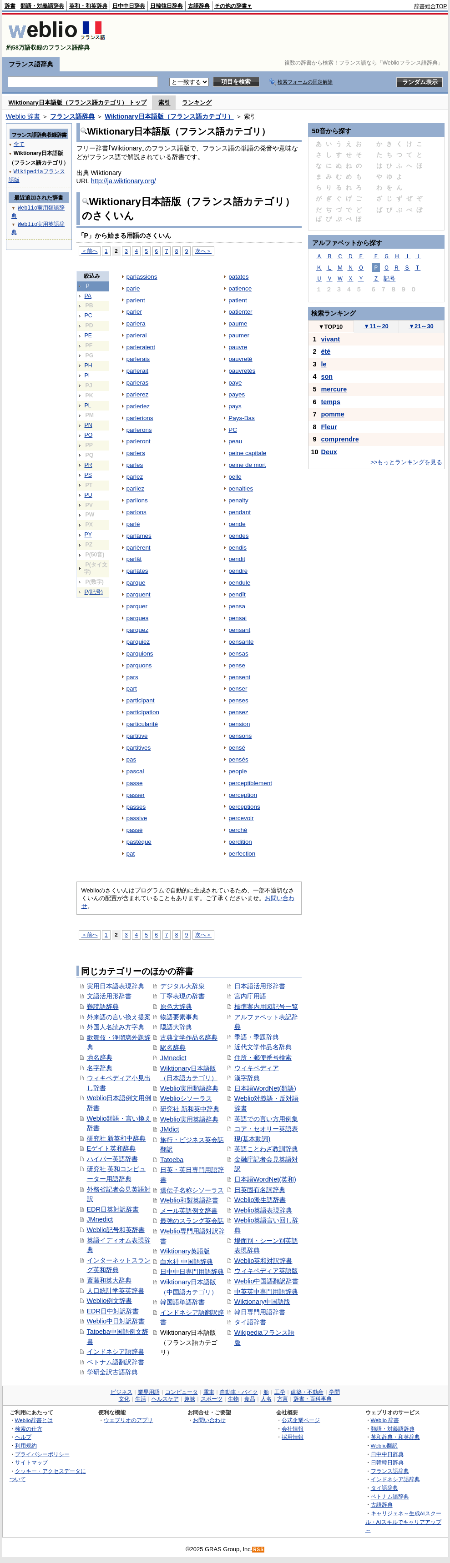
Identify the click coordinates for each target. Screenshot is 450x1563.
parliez (135, 488)
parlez (134, 476)
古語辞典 (199, 6)
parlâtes (137, 570)
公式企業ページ (301, 1420)
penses (238, 700)
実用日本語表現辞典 (115, 986)
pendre (238, 570)
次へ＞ (203, 251)
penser (237, 688)
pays (234, 406)
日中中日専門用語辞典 (192, 1271)
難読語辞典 (103, 1006)
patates (238, 276)
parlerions (139, 418)
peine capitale (247, 453)
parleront (138, 441)
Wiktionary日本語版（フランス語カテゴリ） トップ (78, 102)
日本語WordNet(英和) (265, 1179)
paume (237, 323)
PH (88, 365)
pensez (238, 712)
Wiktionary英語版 (185, 1251)
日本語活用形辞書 (259, 986)
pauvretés (241, 370)
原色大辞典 (176, 1006)
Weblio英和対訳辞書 (263, 1260)
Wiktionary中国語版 (262, 1301)
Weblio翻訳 (384, 1445)
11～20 (376, 326)
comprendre (340, 439)
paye (235, 382)
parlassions (141, 276)
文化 (124, 1399)
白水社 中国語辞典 (186, 1261)
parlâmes (139, 535)
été (326, 351)
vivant (330, 339)
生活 (140, 1399)
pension (239, 724)
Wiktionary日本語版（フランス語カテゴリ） (169, 116)
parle (133, 288)
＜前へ (89, 251)
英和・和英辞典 (88, 6)
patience (240, 288)
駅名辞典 (173, 1047)
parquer (136, 606)
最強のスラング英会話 (192, 1220)
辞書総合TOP (430, 6)
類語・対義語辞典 (42, 6)
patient (237, 300)
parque (136, 582)
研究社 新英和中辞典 (116, 1138)
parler (134, 311)
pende (236, 524)
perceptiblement (250, 783)
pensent (239, 677)
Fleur (329, 427)
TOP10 (331, 326)
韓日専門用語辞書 (259, 1312)
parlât (134, 559)
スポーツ (211, 1399)
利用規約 (26, 1445)
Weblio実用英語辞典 (189, 1119)
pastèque (139, 841)
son (327, 376)
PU (88, 495)
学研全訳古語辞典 (112, 1372)
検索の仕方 (28, 1429)
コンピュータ (181, 1392)
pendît (236, 594)
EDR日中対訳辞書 (113, 1311)
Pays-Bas (241, 418)
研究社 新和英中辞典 (189, 1108)
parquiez (138, 641)
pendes (238, 535)
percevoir (240, 818)
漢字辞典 (247, 1078)
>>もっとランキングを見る (406, 462)
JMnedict (100, 1219)
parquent (138, 594)
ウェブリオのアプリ (128, 1420)
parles (134, 464)
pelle (234, 476)
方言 (282, 1399)
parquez (137, 629)
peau (235, 441)
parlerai (136, 335)
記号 (389, 278)
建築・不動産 (307, 1392)
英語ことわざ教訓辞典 (266, 1148)
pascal (135, 771)
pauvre (237, 347)
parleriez (138, 406)
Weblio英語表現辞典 (263, 1210)
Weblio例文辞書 (109, 1300)
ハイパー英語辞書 (112, 1158)
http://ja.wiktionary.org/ (123, 181)
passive (136, 818)
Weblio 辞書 (23, 116)
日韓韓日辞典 (166, 6)
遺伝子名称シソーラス (192, 1190)
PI (87, 375)
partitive (137, 735)
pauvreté (240, 359)
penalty (238, 500)
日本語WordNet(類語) (265, 1088)
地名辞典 (99, 1057)
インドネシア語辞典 (395, 1479)
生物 (233, 1399)
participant (140, 700)
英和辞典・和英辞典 (395, 1437)
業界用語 (149, 1392)
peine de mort (247, 464)
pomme (332, 414)
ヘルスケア (165, 1399)
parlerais (138, 359)
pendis (237, 547)
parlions (137, 500)
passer (135, 795)
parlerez (137, 394)
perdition (240, 841)
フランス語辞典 (31, 64)
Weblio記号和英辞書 (116, 1229)
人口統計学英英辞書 (115, 1290)
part (131, 688)
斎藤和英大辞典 (109, 1280)
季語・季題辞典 (256, 1037)
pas (131, 759)
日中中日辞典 (128, 6)
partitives (138, 747)
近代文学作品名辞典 (263, 1047)
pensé (236, 747)
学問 (334, 1392)
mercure (334, 389)
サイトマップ (31, 1462)
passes (136, 806)
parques (137, 618)
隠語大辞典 (176, 1027)
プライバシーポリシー (42, 1454)
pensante (240, 641)
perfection (241, 853)
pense (236, 665)
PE (88, 335)
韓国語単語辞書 (182, 1302)
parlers (135, 453)
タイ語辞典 (384, 1488)
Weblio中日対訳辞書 (116, 1321)
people (237, 771)
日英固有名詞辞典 (259, 1189)
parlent (135, 300)
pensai (237, 618)
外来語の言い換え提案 (119, 1017)
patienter (240, 311)
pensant (239, 629)
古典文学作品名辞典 (188, 1037)
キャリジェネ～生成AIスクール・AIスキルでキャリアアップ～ (403, 1521)
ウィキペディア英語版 (266, 1270)
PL (88, 405)
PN (88, 425)
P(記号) (94, 592)
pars (132, 677)
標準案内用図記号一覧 (266, 1006)
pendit (236, 559)
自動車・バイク (239, 1392)
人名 (266, 1399)
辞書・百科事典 (312, 1399)
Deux (329, 452)
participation (143, 712)
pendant (239, 512)
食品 (249, 1399)
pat (130, 853)
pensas (238, 653)
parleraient (141, 347)
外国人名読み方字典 (115, 1027)
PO (89, 435)
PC (88, 315)
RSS (258, 1549)
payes (236, 394)
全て (19, 144)
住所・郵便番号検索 (263, 1057)
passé (134, 830)
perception (242, 795)
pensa (236, 606)
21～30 (421, 326)
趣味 (189, 1399)
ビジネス (121, 1392)
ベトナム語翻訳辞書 (115, 1362)
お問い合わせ (209, 1420)
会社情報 (292, 1429)
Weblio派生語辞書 (260, 1199)
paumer (238, 335)
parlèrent (138, 547)
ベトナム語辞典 (390, 1496)
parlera (136, 323)
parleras (137, 382)
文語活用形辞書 (109, 996)
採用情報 (292, 1437)
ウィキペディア (256, 1068)
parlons (136, 512)
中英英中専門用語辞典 (266, 1291)
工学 (279, 1392)
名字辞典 (99, 1068)
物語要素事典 (179, 1017)
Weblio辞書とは (34, 1420)
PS (88, 475)
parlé (133, 524)
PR (88, 465)
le (324, 364)
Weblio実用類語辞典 (189, 1088)
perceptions (244, 806)
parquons (139, 665)
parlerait (137, 370)
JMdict (169, 1129)
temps (330, 402)
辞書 (10, 6)
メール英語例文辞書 (188, 1210)
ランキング (197, 102)
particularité (142, 724)
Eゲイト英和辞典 (111, 1148)
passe (134, 783)
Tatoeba (171, 1159)
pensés (238, 759)
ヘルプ (23, 1437)
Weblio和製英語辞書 (189, 1200)
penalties (240, 488)
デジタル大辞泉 (182, 986)
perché (237, 830)
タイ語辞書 (250, 1322)
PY (88, 534)
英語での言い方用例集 (266, 1118)
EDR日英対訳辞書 (113, 1209)
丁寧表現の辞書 (182, 996)
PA (88, 296)
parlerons (139, 429)
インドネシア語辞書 (115, 1351)
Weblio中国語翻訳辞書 (266, 1281)
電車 (208, 1392)
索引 (164, 102)
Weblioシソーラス (186, 1098)
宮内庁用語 (250, 996)
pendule (239, 582)
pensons (240, 735)
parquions (139, 653)
